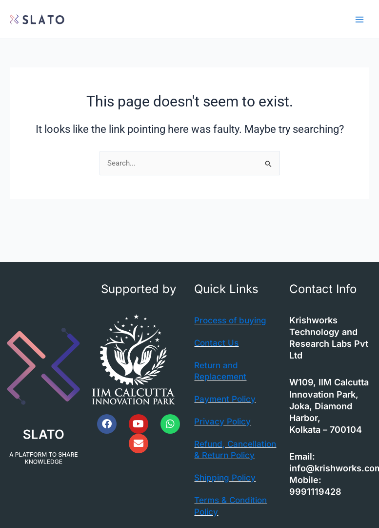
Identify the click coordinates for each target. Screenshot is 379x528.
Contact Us (217, 343)
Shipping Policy (227, 489)
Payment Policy (226, 399)
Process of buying (232, 320)
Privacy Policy (224, 421)
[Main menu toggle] (359, 19)
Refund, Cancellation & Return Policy (224, 455)
